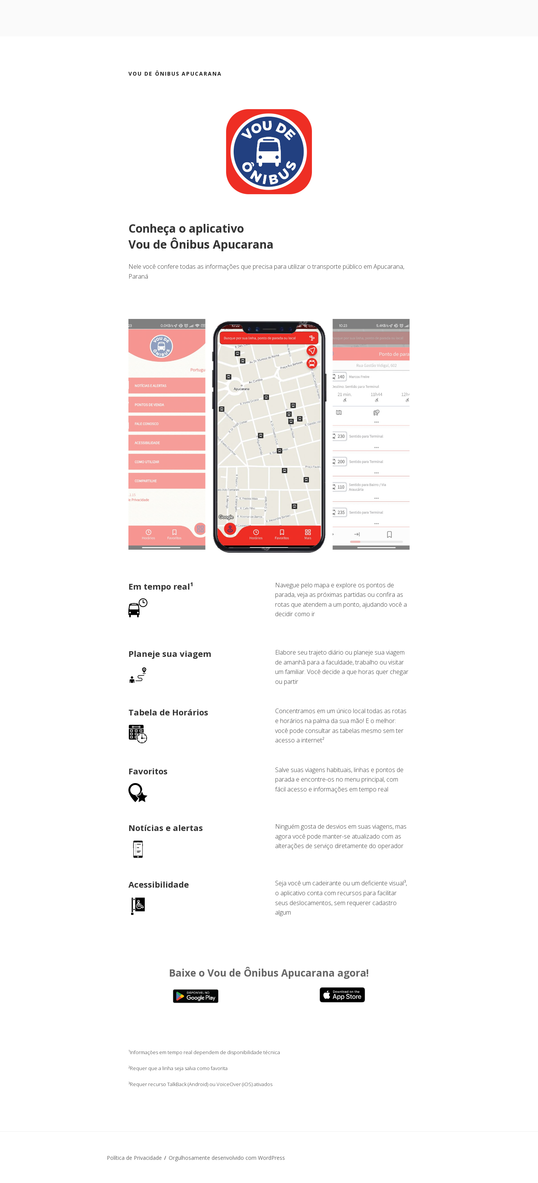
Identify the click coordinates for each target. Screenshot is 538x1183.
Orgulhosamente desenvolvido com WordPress (227, 1157)
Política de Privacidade (134, 1157)
